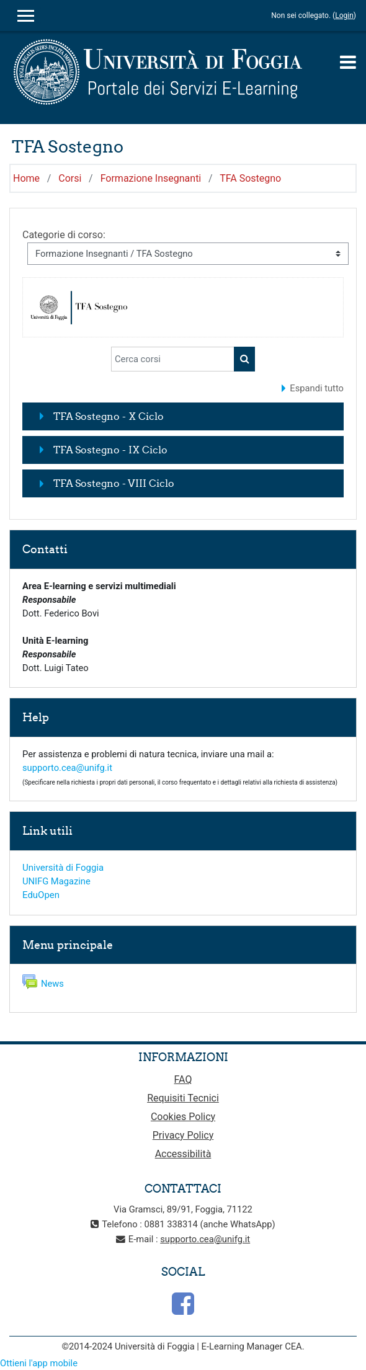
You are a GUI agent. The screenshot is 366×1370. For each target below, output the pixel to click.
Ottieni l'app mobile (39, 1363)
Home (26, 178)
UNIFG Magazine (56, 881)
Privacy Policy (183, 1135)
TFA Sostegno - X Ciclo (108, 416)
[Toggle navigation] (348, 62)
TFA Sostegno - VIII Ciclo (113, 483)
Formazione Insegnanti (151, 178)
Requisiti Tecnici (183, 1098)
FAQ (183, 1079)
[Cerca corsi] (172, 359)
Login (344, 15)
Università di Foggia (63, 867)
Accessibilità (183, 1154)
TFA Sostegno (250, 178)
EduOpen (41, 895)
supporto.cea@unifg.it (67, 767)
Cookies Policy (183, 1117)
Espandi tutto (317, 388)
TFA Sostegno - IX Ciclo (110, 449)
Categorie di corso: (63, 235)
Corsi (69, 178)
